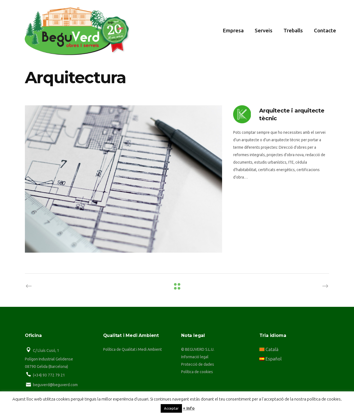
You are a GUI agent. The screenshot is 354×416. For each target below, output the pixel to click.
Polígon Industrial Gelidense (49, 359)
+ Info (189, 408)
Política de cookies (197, 372)
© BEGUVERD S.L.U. (197, 349)
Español (270, 358)
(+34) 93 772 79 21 (49, 375)
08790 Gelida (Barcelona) (46, 366)
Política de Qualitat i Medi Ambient (132, 349)
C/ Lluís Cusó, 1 (46, 350)
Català (268, 349)
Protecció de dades (197, 364)
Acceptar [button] (171, 408)
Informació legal (195, 357)
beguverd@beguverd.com (55, 385)
